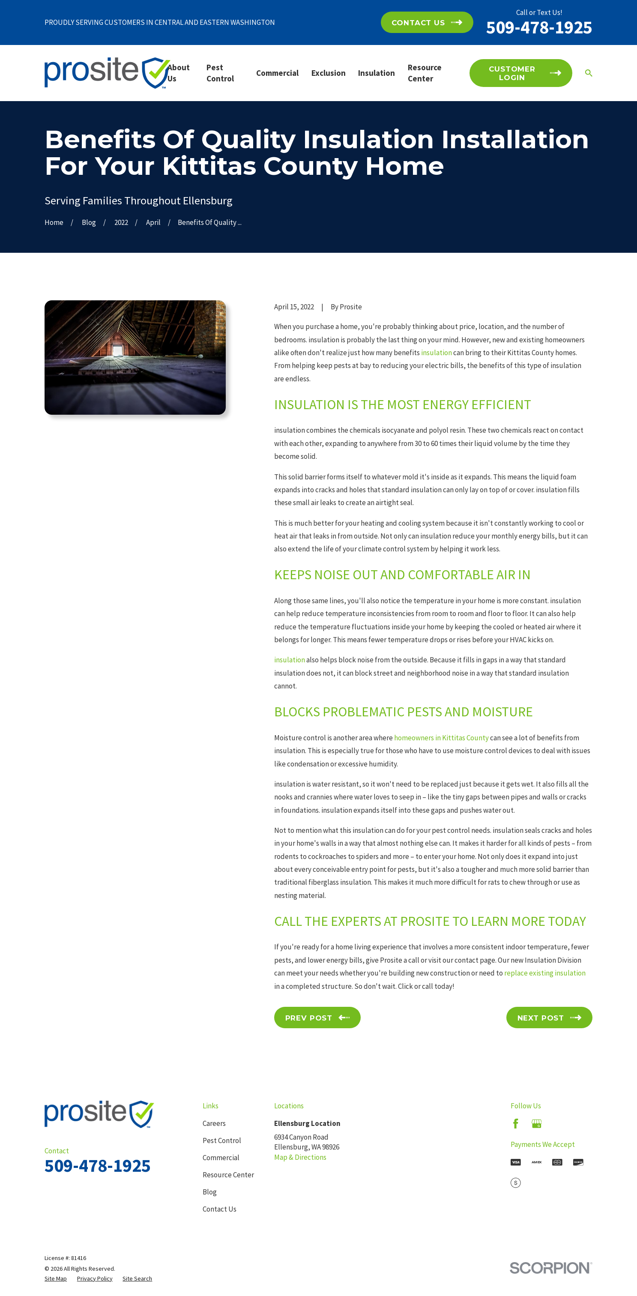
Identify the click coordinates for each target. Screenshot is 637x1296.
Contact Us (219, 1209)
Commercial (221, 1157)
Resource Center (228, 1174)
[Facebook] (516, 1124)
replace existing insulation (545, 973)
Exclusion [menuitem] (328, 73)
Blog (210, 1192)
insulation (436, 352)
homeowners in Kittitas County (441, 737)
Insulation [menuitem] (376, 73)
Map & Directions (300, 1157)
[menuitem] (56, 1279)
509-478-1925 (539, 27)
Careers (214, 1123)
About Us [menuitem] (178, 73)
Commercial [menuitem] (277, 73)
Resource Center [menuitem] (425, 73)
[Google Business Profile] (537, 1124)
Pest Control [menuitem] (220, 73)
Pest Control (222, 1140)
